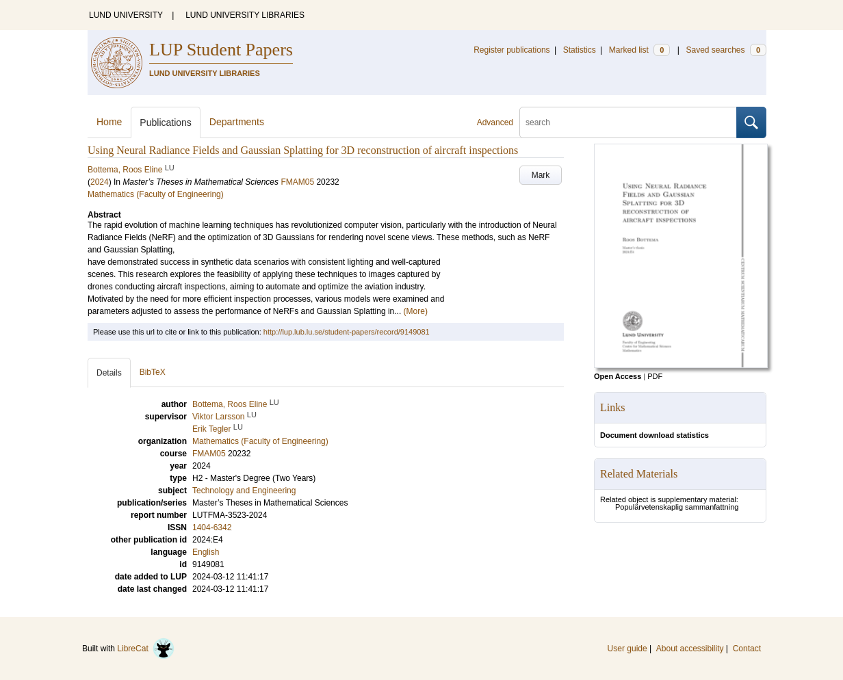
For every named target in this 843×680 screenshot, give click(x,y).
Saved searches (726, 50)
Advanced (495, 122)
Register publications (511, 50)
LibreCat (145, 648)
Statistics (579, 50)
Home (109, 121)
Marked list (639, 50)
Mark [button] (541, 175)
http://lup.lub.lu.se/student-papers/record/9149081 (346, 332)
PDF (654, 376)
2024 (99, 182)
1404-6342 (211, 527)
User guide (627, 648)
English (205, 552)
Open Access (617, 376)
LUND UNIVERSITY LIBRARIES (244, 15)
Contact (747, 648)
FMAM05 (297, 182)
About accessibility (690, 648)
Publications (166, 122)
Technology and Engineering (244, 490)
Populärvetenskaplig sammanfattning (676, 507)
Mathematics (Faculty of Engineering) (156, 194)
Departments (236, 121)
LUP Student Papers (221, 50)
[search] (628, 122)
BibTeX (153, 372)
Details (109, 373)
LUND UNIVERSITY (126, 15)
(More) (416, 311)
